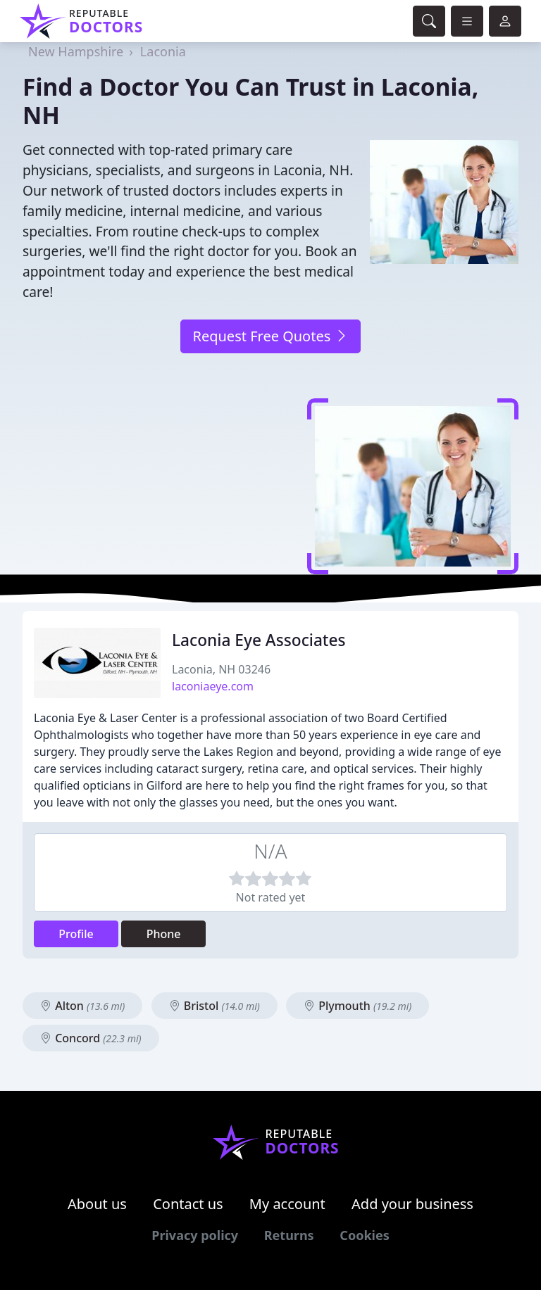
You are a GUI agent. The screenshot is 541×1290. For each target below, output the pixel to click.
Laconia (163, 51)
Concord (91, 1038)
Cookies (364, 1235)
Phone (164, 934)
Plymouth (357, 1005)
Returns (289, 1235)
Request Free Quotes (270, 336)
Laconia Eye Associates (259, 640)
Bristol (214, 1005)
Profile (76, 934)
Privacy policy (194, 1235)
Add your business (412, 1203)
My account (287, 1203)
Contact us (188, 1203)
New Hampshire (75, 51)
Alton (82, 1005)
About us (97, 1203)
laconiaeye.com (213, 686)
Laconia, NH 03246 (221, 669)
